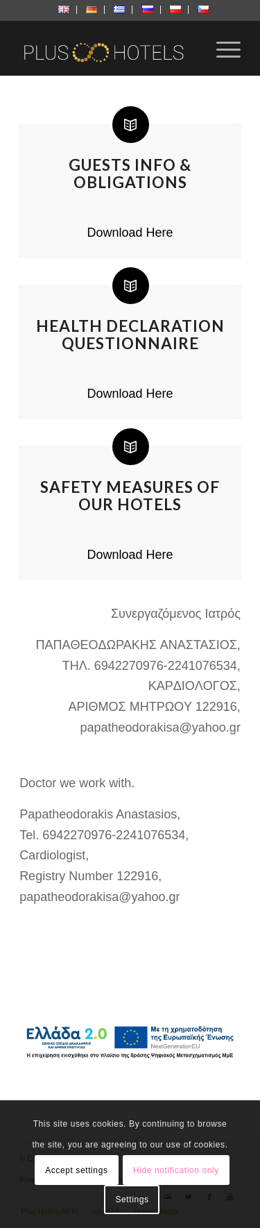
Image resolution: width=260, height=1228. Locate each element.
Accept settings (76, 1170)
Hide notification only (176, 1170)
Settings (131, 1199)
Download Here (130, 232)
